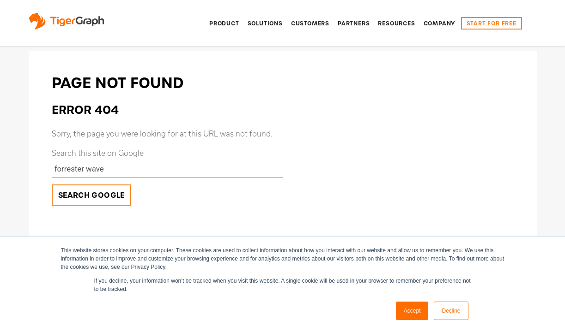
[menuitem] (224, 23)
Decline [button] (451, 311)
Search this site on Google (98, 152)
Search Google (91, 195)
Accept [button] (412, 311)
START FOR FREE (491, 23)
